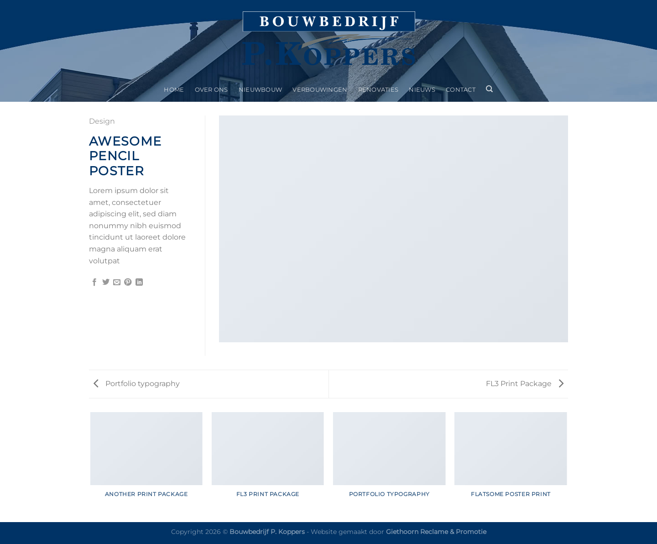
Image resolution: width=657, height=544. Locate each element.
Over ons (211, 89)
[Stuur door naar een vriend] (116, 282)
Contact (460, 89)
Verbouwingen (319, 89)
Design (102, 121)
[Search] (490, 89)
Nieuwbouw (260, 89)
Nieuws (422, 89)
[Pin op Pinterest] (127, 282)
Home (174, 89)
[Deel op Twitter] (106, 282)
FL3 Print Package (524, 383)
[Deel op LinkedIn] (139, 282)
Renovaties (378, 89)
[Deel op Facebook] (94, 282)
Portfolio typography (137, 383)
